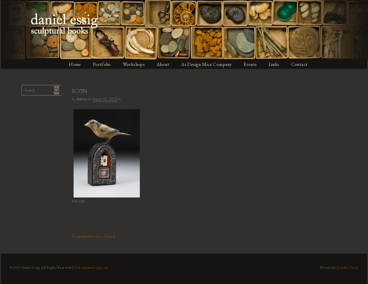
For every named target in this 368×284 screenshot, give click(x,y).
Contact (300, 64)
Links (275, 64)
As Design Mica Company (207, 64)
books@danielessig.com (90, 267)
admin (81, 99)
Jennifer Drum (348, 267)
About (163, 64)
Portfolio (102, 64)
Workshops (133, 64)
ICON (78, 201)
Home (75, 64)
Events (251, 64)
